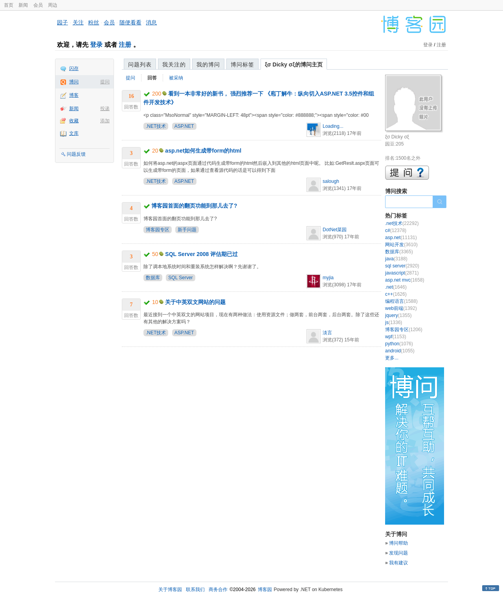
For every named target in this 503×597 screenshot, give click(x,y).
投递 (105, 108)
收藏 (74, 120)
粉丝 (93, 22)
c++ (396, 294)
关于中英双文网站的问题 (195, 302)
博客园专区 (157, 229)
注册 (125, 44)
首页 (8, 5)
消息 (151, 22)
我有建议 (398, 563)
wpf (395, 336)
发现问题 (398, 553)
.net (396, 287)
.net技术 (402, 223)
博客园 (265, 589)
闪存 (74, 68)
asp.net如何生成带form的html (203, 150)
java (396, 259)
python (399, 343)
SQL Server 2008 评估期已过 (201, 254)
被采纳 (176, 78)
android (400, 351)
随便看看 (130, 22)
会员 (38, 5)
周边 (52, 5)
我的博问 (208, 64)
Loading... (333, 126)
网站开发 (401, 244)
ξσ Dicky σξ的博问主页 (294, 64)
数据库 (153, 277)
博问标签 (242, 64)
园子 (62, 22)
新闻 (23, 5)
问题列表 (140, 64)
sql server (402, 266)
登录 (96, 44)
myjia (328, 277)
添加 (105, 120)
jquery (398, 315)
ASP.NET (184, 126)
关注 (78, 22)
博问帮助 (398, 543)
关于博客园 (170, 589)
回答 (152, 78)
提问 (105, 82)
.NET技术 (156, 126)
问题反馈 (76, 154)
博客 (74, 95)
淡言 (327, 332)
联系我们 (195, 589)
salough (331, 181)
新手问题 (187, 229)
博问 (74, 82)
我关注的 (174, 64)
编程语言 (401, 301)
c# (395, 230)
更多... (391, 358)
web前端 (401, 308)
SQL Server (180, 277)
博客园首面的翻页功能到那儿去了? (194, 206)
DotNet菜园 (335, 229)
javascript (402, 273)
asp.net (401, 237)
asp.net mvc (404, 280)
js (393, 322)
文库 (74, 133)
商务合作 (218, 589)
